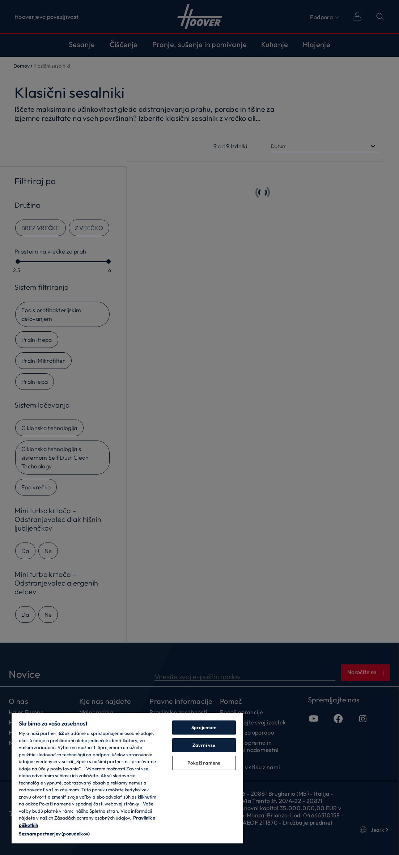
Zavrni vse (203, 745)
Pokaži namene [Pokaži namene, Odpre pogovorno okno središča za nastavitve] (203, 763)
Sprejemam (203, 727)
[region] (127, 777)
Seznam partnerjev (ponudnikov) (54, 834)
